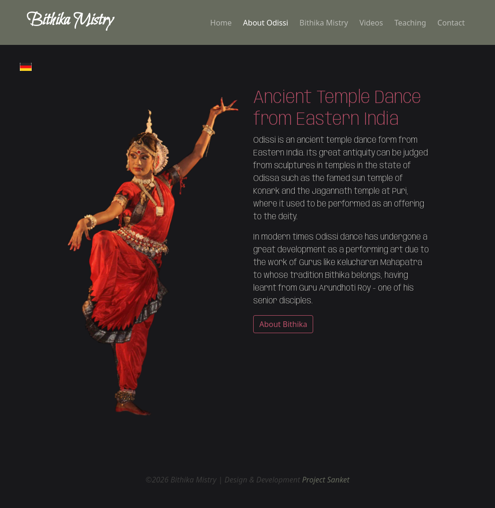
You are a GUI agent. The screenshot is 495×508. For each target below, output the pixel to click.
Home (221, 22)
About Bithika (283, 324)
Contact (451, 22)
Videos (371, 22)
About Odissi (266, 22)
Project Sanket (326, 479)
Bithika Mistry (323, 22)
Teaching (410, 22)
